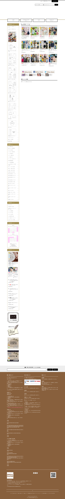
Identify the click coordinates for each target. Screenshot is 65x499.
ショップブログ (49, 493)
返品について (25, 493)
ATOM (54, 493)
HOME (13, 20)
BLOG (39, 20)
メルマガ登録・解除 (43, 493)
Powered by (32, 497)
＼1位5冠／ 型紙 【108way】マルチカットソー (44, 50)
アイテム (55, 1)
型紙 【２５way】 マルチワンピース (43, 63)
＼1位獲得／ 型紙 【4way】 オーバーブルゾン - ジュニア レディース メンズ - (53, 50)
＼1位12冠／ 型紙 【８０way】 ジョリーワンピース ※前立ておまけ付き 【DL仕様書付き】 (25, 37)
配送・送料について (20, 493)
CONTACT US (51, 20)
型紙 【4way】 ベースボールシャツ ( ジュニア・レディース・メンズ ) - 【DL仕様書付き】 (14, 298)
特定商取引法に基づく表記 (31, 493)
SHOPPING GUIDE (26, 20)
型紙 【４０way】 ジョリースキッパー (34, 50)
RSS (52, 493)
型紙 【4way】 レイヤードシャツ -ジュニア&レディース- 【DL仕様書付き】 (15, 274)
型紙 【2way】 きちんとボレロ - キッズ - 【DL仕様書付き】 (14, 307)
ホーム (11, 493)
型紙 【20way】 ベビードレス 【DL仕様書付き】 (44, 36)
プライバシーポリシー (38, 493)
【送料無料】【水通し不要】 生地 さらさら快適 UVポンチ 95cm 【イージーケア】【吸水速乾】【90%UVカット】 (13, 263)
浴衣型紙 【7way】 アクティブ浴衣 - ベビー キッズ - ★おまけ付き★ (53, 64)
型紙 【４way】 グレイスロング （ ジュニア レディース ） (25, 63)
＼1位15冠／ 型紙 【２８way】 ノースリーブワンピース (35, 36)
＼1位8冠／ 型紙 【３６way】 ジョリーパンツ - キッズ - (53, 36)
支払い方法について (15, 493)
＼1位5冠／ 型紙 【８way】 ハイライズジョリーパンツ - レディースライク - (25, 50)
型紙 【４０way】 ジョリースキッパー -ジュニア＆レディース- (14, 294)
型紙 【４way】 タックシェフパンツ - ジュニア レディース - (34, 63)
